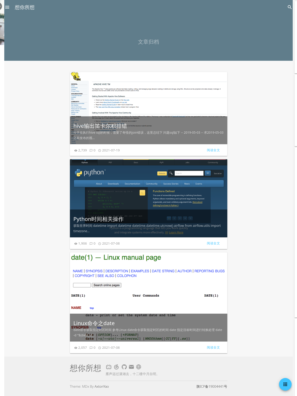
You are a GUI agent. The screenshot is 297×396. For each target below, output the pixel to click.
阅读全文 (213, 150)
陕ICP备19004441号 (212, 386)
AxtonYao (102, 386)
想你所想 (25, 7)
